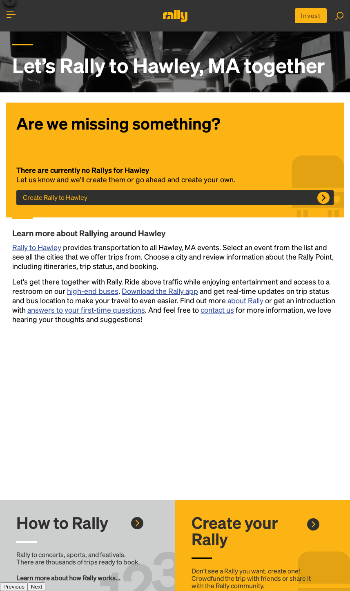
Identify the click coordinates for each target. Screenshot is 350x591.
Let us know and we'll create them (71, 179)
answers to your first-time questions (86, 310)
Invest (310, 15)
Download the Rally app (160, 291)
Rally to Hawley (36, 247)
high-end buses (92, 291)
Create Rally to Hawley (55, 197)
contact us (217, 310)
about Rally (245, 300)
